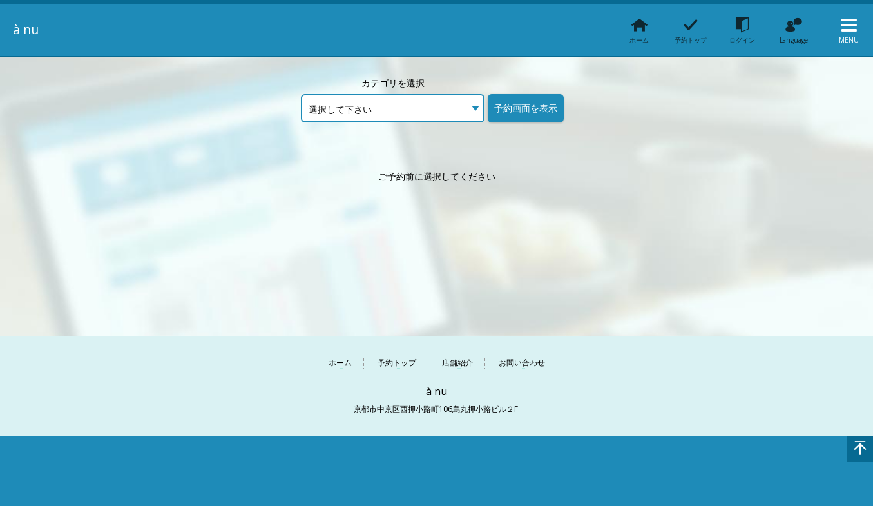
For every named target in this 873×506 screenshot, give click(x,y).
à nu (28, 29)
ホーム (340, 363)
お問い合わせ (522, 363)
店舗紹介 (457, 363)
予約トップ (397, 363)
